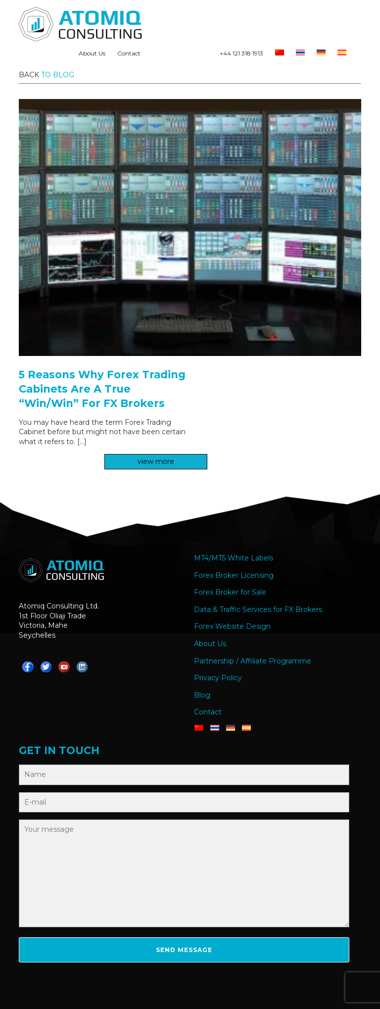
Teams (188, 55)
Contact (129, 53)
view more (156, 461)
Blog (202, 695)
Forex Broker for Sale (230, 592)
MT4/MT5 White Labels (233, 558)
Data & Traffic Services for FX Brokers (258, 609)
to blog (57, 74)
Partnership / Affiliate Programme (252, 660)
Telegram (172, 55)
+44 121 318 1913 (241, 53)
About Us (92, 53)
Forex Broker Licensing (234, 575)
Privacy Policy (218, 677)
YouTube (205, 55)
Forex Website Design (232, 626)
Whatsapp (155, 55)
